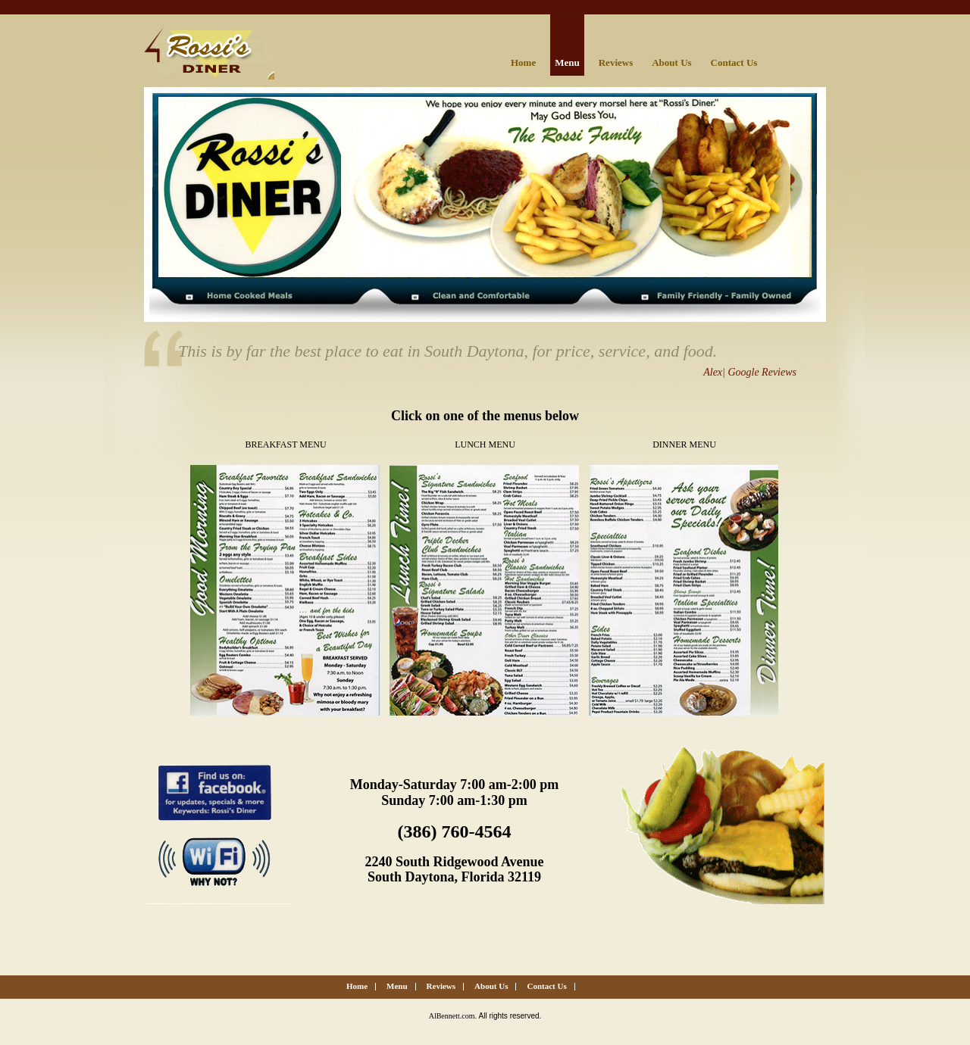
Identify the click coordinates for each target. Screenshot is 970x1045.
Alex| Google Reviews (749, 372)
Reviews (616, 62)
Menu (567, 62)
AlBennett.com (452, 1016)
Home (523, 62)
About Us (671, 62)
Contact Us (734, 62)
